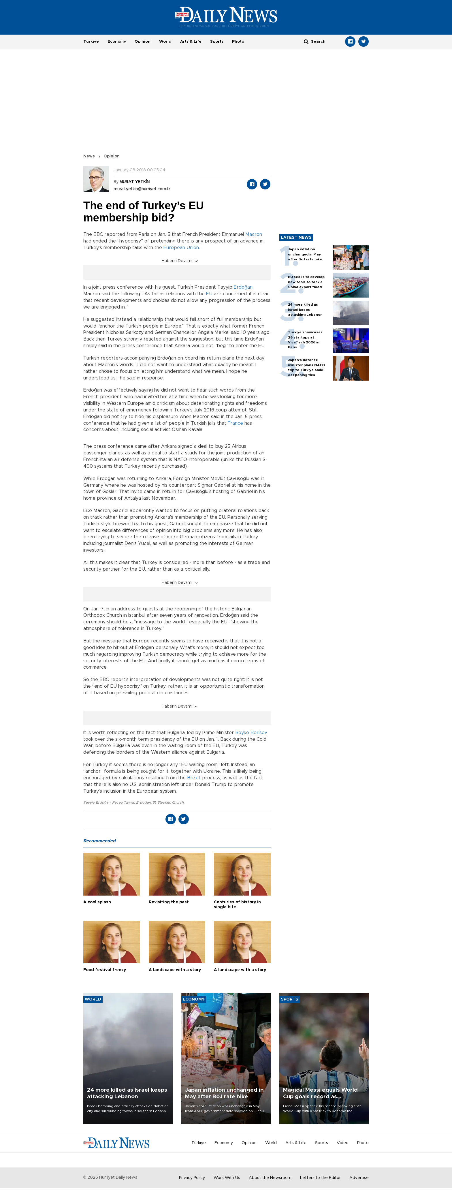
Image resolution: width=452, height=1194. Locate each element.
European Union (181, 247)
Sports (216, 42)
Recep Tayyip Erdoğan (131, 802)
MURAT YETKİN (135, 182)
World (165, 42)
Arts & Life (190, 42)
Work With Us (227, 1178)
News (89, 156)
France (235, 423)
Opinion (142, 42)
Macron (253, 234)
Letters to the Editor (320, 1178)
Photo (238, 42)
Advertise (359, 1178)
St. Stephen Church (168, 802)
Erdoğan (243, 287)
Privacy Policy (192, 1178)
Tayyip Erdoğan (96, 802)
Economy (117, 42)
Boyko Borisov (251, 732)
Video (343, 1143)
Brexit (194, 778)
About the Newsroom (270, 1178)
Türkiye (91, 42)
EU (209, 294)
